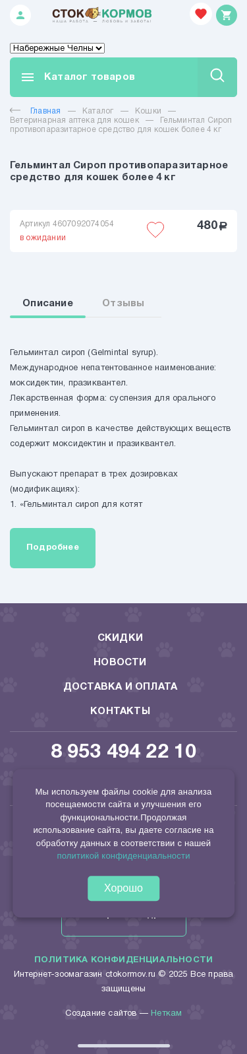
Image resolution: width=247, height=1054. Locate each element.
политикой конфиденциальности (123, 856)
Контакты (120, 711)
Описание (47, 303)
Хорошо (123, 888)
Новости (120, 662)
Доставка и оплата (120, 687)
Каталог (97, 111)
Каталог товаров (77, 77)
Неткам (166, 1014)
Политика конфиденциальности (123, 960)
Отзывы (123, 303)
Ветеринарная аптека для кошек (74, 120)
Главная (35, 111)
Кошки (148, 111)
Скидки (120, 638)
